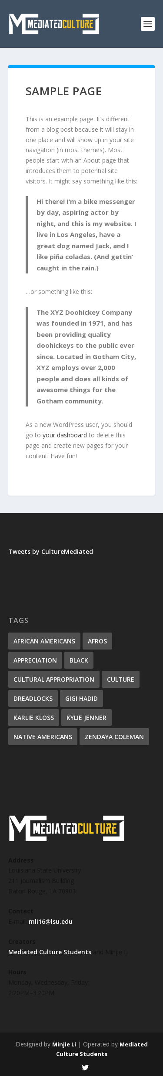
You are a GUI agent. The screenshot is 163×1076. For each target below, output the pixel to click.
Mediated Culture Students (49, 952)
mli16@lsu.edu (51, 921)
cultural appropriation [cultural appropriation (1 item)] (53, 679)
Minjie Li (64, 1044)
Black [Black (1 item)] (79, 660)
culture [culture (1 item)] (120, 679)
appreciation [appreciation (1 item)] (35, 660)
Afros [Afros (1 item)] (97, 641)
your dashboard (65, 435)
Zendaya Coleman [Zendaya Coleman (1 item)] (114, 737)
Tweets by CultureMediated (50, 551)
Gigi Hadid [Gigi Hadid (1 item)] (81, 698)
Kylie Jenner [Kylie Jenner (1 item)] (86, 717)
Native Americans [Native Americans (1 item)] (42, 737)
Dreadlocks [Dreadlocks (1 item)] (33, 698)
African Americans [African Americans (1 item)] (44, 641)
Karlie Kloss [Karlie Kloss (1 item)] (33, 717)
